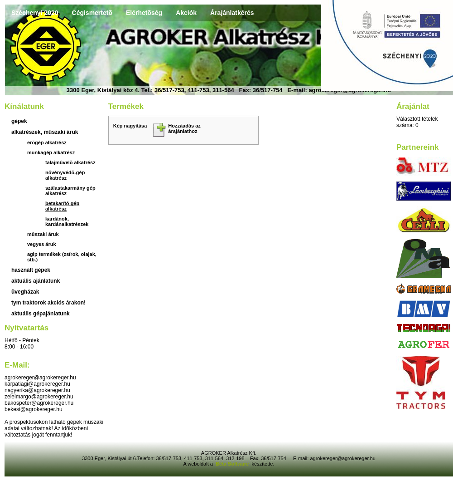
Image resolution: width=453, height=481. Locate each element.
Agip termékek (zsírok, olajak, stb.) (61, 256)
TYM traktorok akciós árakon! (48, 302)
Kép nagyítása (130, 125)
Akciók (186, 12)
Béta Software (232, 463)
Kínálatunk (24, 106)
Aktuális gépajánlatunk (40, 313)
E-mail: (17, 365)
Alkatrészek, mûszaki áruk (44, 132)
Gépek (19, 121)
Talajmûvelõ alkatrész (70, 162)
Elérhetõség (144, 12)
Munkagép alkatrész (51, 152)
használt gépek (30, 270)
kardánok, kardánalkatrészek (66, 221)
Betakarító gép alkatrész (62, 206)
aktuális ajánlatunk (35, 281)
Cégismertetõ (92, 12)
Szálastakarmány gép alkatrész (70, 190)
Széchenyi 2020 (34, 12)
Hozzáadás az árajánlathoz (184, 128)
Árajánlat (412, 106)
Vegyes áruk (41, 244)
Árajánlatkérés (232, 12)
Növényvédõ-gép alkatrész (65, 175)
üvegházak (25, 292)
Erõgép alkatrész (47, 142)
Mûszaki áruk (43, 234)
